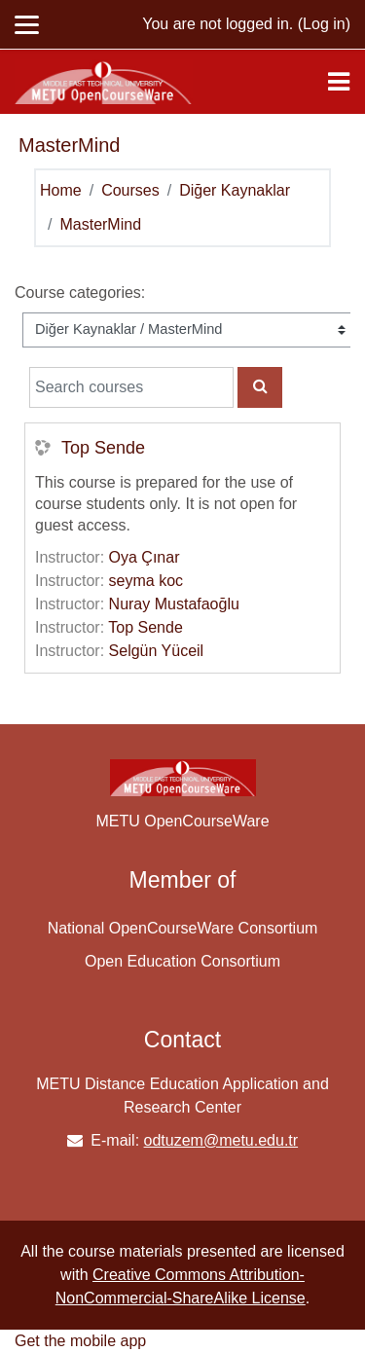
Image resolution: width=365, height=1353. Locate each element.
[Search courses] (131, 387)
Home (61, 190)
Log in (324, 24)
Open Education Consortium (182, 961)
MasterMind (100, 224)
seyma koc (146, 580)
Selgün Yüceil (156, 650)
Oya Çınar (144, 557)
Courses (130, 190)
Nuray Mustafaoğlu (174, 604)
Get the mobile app (80, 1341)
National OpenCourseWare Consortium (183, 928)
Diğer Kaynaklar (234, 190)
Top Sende (103, 447)
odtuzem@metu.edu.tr (221, 1140)
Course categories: (80, 292)
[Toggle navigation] (338, 81)
